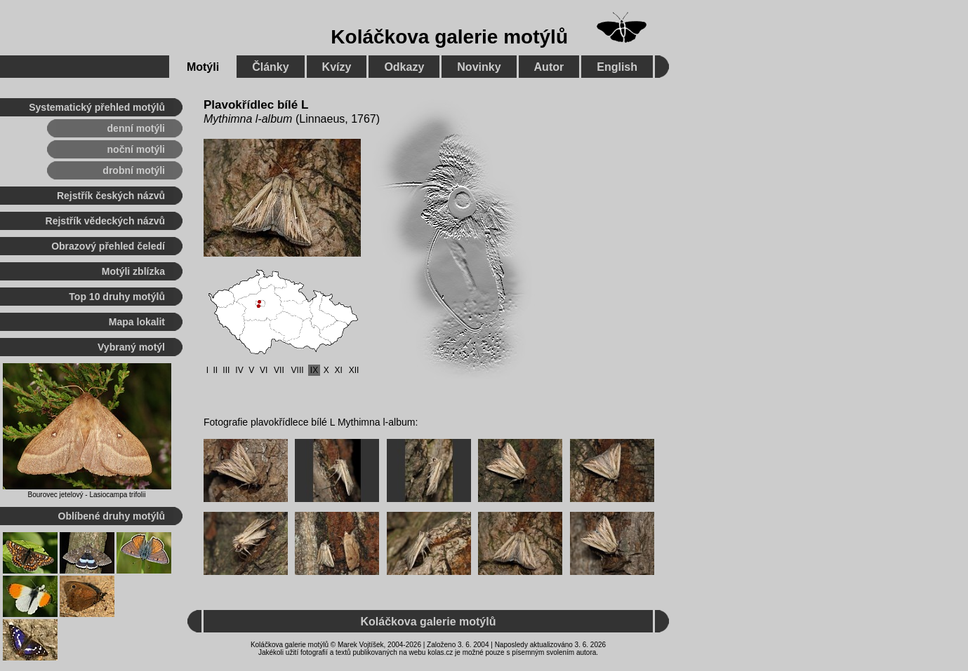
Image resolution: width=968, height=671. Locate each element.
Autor (549, 67)
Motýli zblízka (133, 271)
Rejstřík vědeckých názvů (105, 220)
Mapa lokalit (137, 321)
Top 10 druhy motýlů (117, 296)
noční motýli (136, 149)
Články (270, 67)
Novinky (478, 67)
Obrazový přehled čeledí (108, 246)
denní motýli (136, 128)
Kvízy (337, 67)
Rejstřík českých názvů (111, 195)
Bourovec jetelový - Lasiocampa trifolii (87, 495)
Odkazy (404, 67)
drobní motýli (133, 170)
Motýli (203, 67)
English (617, 67)
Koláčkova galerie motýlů (449, 37)
